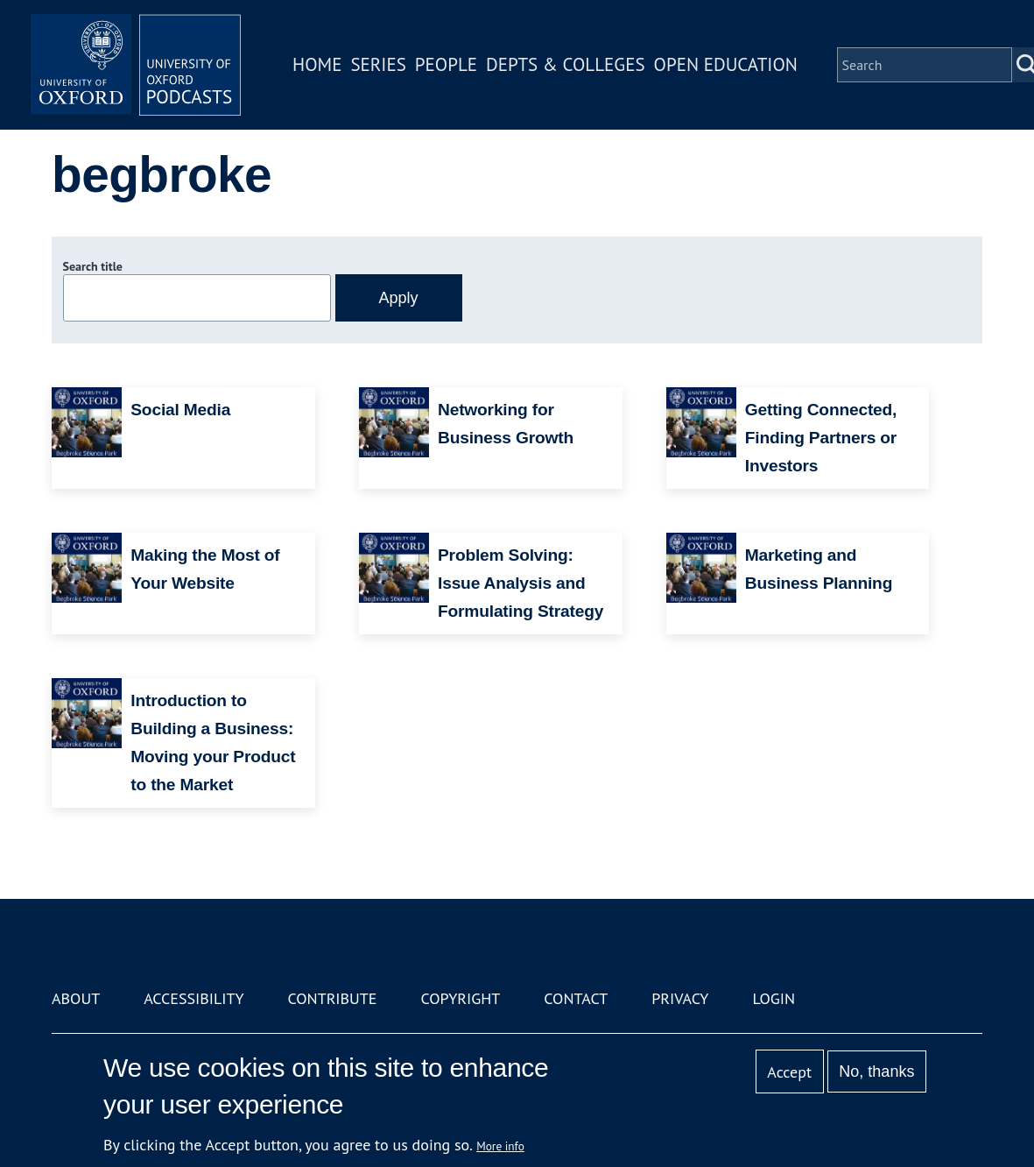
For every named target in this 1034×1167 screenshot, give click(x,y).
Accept (789, 1072)
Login (773, 998)
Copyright (460, 998)
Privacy (679, 998)
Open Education (726, 64)
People (446, 64)
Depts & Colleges (565, 64)
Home (316, 64)
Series (377, 64)
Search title (93, 266)
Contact (576, 998)
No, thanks (876, 1071)
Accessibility (193, 998)
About (76, 998)
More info (500, 1146)
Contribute (331, 998)
